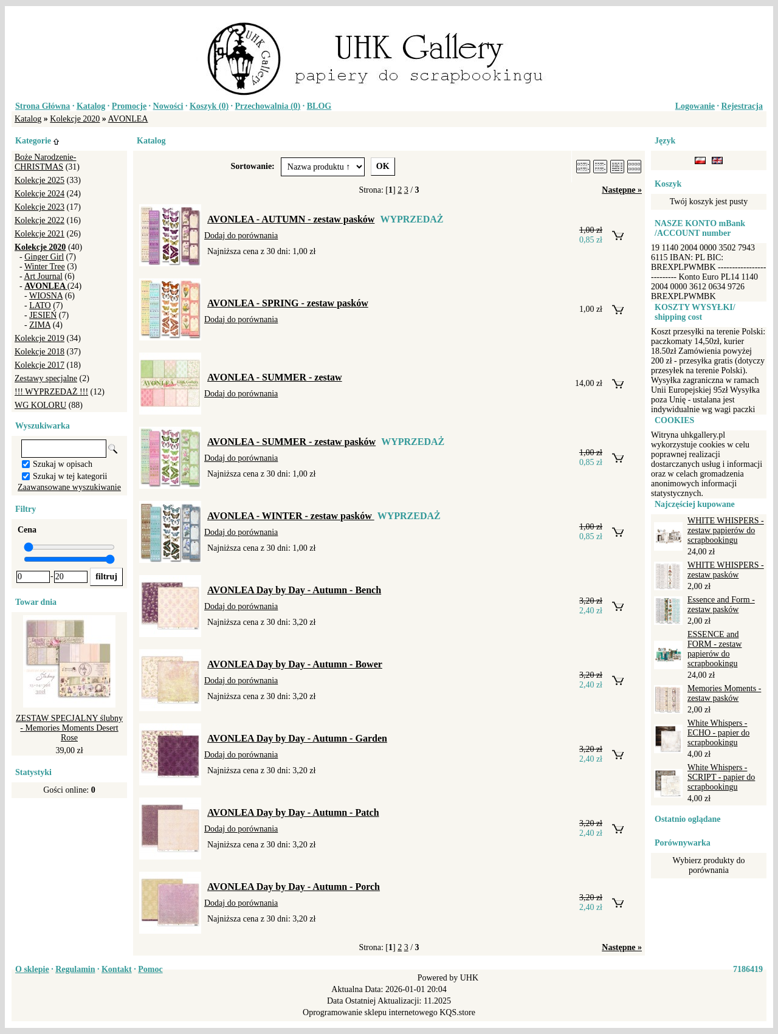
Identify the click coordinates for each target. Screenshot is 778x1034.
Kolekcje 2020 (75, 118)
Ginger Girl (44, 256)
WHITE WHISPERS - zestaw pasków (725, 569)
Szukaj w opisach (62, 464)
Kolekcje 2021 (39, 233)
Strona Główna (42, 106)
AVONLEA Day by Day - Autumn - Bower (294, 664)
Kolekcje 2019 (39, 338)
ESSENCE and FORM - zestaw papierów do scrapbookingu (714, 649)
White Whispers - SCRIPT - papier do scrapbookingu (721, 777)
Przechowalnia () (268, 106)
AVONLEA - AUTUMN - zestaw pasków (290, 219)
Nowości (168, 106)
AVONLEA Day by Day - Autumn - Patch (293, 812)
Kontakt (117, 969)
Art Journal (43, 276)
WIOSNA (46, 295)
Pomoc (150, 969)
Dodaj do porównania (241, 235)
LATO (40, 305)
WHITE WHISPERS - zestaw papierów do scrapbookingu (725, 530)
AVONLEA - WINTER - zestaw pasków (290, 516)
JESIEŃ (43, 315)
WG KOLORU (40, 405)
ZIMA (39, 324)
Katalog (91, 106)
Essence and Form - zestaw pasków (721, 604)
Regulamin (75, 969)
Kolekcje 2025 (39, 180)
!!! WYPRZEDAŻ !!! (51, 391)
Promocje (129, 106)
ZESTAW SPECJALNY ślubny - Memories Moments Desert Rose (69, 728)
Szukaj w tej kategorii (70, 476)
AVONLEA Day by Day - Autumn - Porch (293, 886)
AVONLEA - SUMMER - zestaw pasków (291, 441)
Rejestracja (742, 106)
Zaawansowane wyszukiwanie (69, 487)
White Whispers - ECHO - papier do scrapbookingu (718, 733)
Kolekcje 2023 (39, 207)
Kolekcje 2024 (39, 193)
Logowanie (695, 106)
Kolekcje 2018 (39, 351)
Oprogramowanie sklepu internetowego (370, 1012)
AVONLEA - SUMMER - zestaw (274, 377)
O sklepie (32, 969)
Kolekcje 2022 (39, 220)
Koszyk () (209, 106)
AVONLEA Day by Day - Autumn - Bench (294, 590)
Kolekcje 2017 (39, 365)
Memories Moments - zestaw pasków (724, 693)
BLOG (319, 106)
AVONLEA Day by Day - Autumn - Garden (297, 738)
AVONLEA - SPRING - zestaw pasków (287, 303)
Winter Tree (44, 266)
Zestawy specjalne (46, 378)
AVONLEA (128, 118)
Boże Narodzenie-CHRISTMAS (45, 162)
